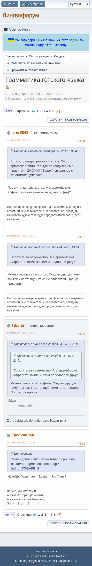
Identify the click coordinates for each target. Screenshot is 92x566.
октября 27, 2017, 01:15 (21, 442)
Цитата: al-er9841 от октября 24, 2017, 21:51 (46, 247)
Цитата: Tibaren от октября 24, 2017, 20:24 (45, 151)
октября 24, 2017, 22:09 (21, 235)
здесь (73, 40)
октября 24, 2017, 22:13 (21, 332)
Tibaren (18, 325)
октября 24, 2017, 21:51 (21, 140)
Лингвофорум (20, 15)
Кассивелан (22, 435)
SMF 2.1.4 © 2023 (35, 556)
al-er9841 (19, 133)
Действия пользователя (68, 119)
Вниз (8, 111)
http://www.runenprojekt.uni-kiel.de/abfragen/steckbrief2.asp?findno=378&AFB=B (42, 463)
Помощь (39, 551)
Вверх (8, 514)
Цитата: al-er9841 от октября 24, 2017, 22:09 (46, 344)
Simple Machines (57, 556)
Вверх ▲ (52, 551)
